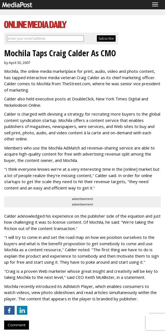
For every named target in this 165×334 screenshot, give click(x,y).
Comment (16, 324)
